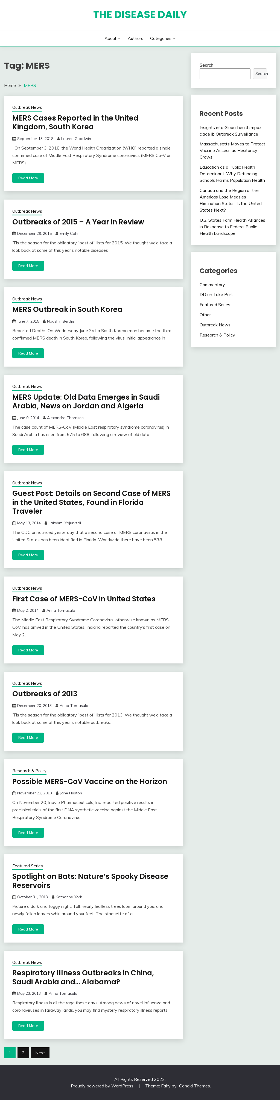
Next (40, 1052)
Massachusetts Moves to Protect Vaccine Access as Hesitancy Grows (232, 150)
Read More (28, 177)
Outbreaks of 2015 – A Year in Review (78, 222)
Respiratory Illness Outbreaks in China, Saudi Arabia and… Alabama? (83, 977)
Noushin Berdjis (61, 321)
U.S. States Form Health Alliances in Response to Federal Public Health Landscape (232, 226)
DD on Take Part (216, 294)
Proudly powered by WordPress (103, 1086)
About (110, 38)
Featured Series (27, 865)
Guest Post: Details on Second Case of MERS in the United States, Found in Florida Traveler (91, 502)
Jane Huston (71, 793)
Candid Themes (194, 1086)
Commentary (212, 284)
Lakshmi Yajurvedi (65, 522)
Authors (135, 38)
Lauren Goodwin (76, 138)
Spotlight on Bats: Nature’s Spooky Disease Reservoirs (90, 880)
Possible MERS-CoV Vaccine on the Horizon (89, 781)
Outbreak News (27, 107)
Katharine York (69, 896)
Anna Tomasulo (60, 610)
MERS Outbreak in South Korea (67, 309)
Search (206, 65)
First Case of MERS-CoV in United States (84, 599)
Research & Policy (29, 770)
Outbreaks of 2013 (44, 694)
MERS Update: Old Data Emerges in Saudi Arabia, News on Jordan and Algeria (86, 401)
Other (205, 314)
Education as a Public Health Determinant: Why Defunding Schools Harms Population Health (232, 173)
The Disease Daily (140, 14)
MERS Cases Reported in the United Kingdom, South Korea (75, 122)
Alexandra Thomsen (65, 417)
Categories (160, 38)
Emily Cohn (70, 233)
